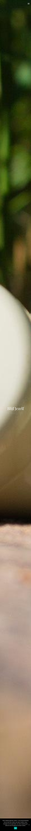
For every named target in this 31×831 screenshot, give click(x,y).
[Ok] (29, 825)
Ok (15, 828)
